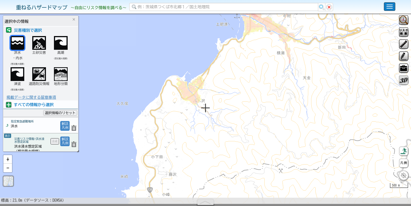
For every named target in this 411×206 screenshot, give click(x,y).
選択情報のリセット (60, 112)
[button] (7, 174)
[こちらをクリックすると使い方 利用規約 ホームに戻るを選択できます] (389, 6)
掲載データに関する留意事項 (31, 97)
